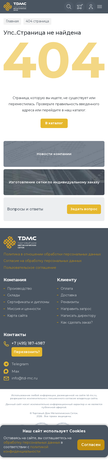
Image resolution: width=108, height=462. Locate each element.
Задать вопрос (84, 209)
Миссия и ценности (24, 309)
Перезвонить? (27, 352)
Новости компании (54, 154)
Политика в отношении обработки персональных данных (52, 254)
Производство (19, 288)
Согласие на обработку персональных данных (43, 261)
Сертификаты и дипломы (28, 302)
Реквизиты (70, 302)
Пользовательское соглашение (30, 267)
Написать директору (78, 315)
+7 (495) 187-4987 (28, 343)
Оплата (67, 288)
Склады (13, 295)
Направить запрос (76, 309)
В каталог (54, 123)
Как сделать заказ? (77, 322)
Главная (12, 21)
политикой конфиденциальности (26, 449)
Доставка (69, 295)
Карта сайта (17, 315)
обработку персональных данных (32, 442)
